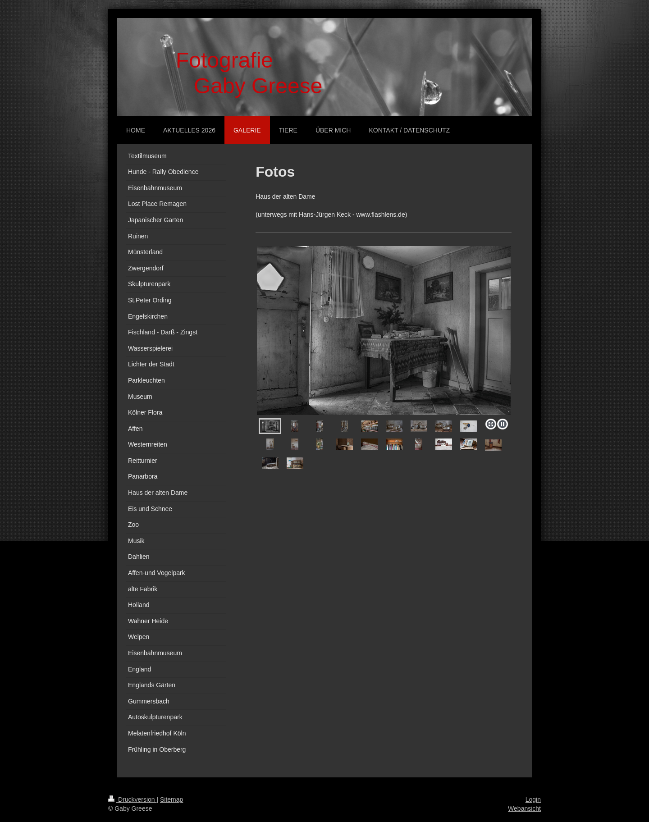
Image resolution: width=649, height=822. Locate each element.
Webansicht (524, 808)
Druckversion (132, 799)
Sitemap (171, 799)
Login (533, 799)
